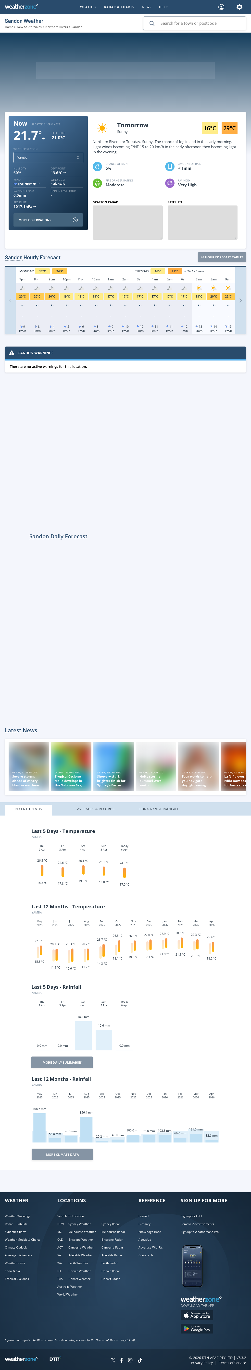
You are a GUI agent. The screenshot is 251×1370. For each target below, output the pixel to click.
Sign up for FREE (192, 1216)
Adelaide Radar (111, 1255)
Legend (143, 1216)
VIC (59, 1232)
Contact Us (145, 1255)
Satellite (22, 1224)
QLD (60, 1240)
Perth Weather (78, 1263)
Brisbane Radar (112, 1240)
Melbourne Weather (82, 1232)
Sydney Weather (79, 1224)
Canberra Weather (81, 1247)
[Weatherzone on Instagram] (130, 1361)
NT (59, 1271)
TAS (60, 1279)
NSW (60, 1224)
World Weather (67, 1294)
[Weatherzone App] (197, 1293)
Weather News (15, 1263)
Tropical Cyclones (17, 1279)
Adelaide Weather (80, 1255)
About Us (144, 1240)
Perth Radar (109, 1263)
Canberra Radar (112, 1247)
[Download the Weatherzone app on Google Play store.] (197, 1329)
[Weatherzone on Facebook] (121, 1361)
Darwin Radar (110, 1271)
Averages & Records (95, 809)
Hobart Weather (79, 1279)
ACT (60, 1247)
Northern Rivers (56, 27)
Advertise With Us (150, 1247)
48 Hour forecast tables (222, 257)
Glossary (144, 1224)
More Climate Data (62, 1154)
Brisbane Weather (80, 1240)
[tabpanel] (125, 993)
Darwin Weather (79, 1271)
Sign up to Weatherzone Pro (200, 1232)
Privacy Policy (202, 1362)
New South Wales (29, 27)
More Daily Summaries (62, 1062)
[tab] (36, 810)
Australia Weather (69, 1287)
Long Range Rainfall (159, 809)
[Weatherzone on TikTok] (140, 1361)
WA (59, 1263)
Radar (9, 1224)
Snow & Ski (12, 1271)
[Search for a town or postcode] (194, 23)
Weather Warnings (17, 1216)
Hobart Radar (110, 1279)
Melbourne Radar (113, 1232)
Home (9, 27)
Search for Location (70, 1216)
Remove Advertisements (197, 1224)
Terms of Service (232, 1362)
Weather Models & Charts (22, 1240)
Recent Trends (28, 809)
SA (59, 1255)
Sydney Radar (110, 1224)
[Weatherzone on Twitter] (113, 1361)
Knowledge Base (149, 1232)
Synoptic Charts (15, 1232)
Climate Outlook (16, 1247)
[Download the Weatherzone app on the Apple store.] (197, 1315)
